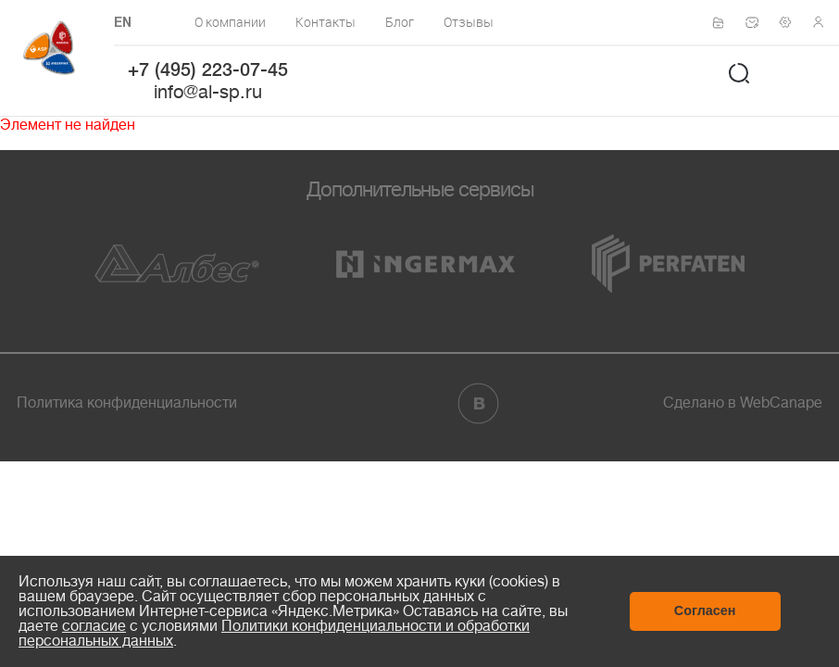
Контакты (325, 22)
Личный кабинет (824, 22)
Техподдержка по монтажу (791, 22)
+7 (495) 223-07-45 (208, 71)
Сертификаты (724, 23)
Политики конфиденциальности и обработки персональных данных (274, 633)
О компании (230, 22)
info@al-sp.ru (208, 92)
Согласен (705, 610)
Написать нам (757, 22)
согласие (94, 626)
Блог (399, 22)
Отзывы (469, 22)
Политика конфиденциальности (127, 403)
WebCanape (781, 403)
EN (122, 24)
